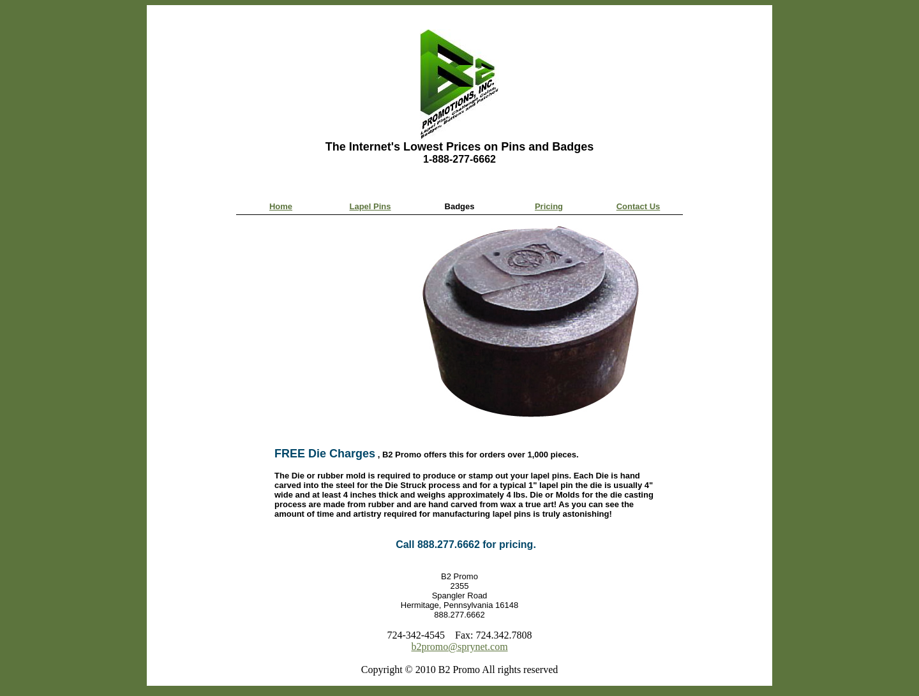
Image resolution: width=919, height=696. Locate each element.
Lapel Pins (370, 206)
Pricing (549, 206)
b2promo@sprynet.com (459, 646)
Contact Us (638, 206)
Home (280, 206)
